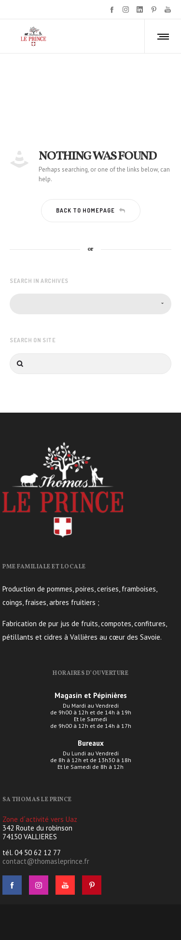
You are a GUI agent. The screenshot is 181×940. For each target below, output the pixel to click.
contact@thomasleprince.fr (45, 861)
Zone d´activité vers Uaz (39, 819)
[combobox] (90, 304)
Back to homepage (90, 210)
